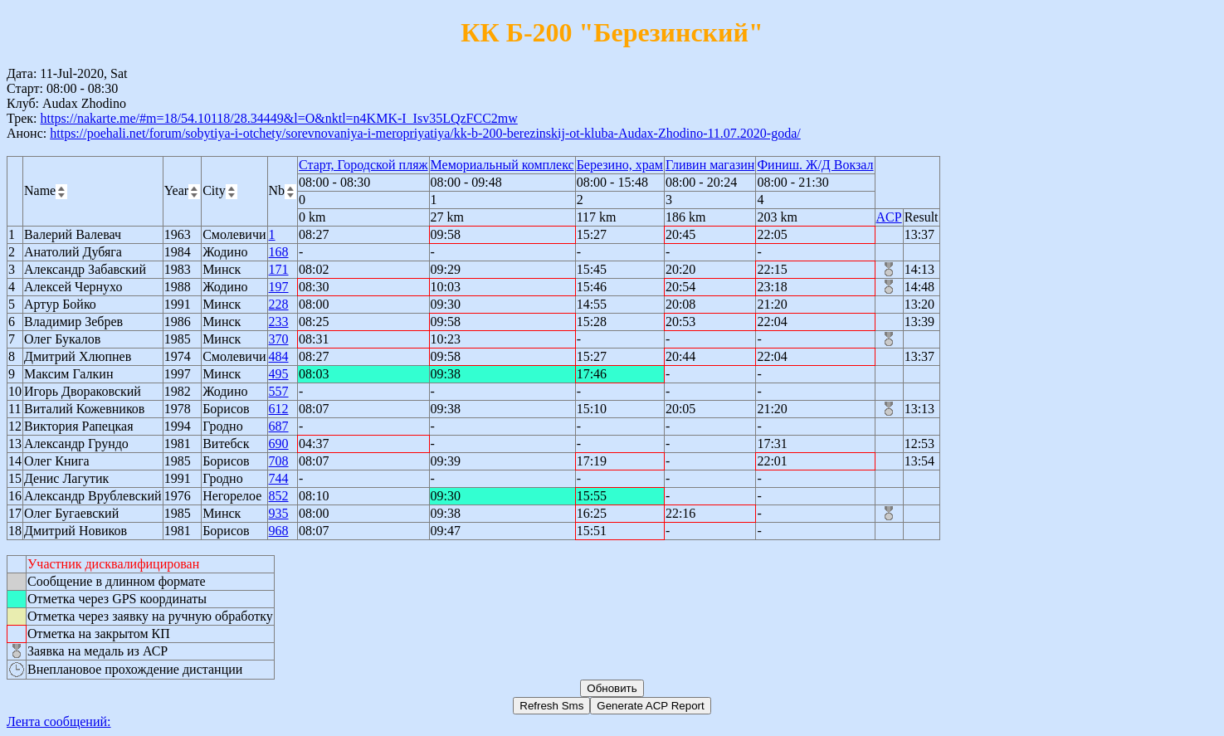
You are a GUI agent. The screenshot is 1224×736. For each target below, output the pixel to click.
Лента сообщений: (59, 721)
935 (279, 513)
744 (279, 478)
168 (279, 252)
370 (279, 339)
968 (279, 531)
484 (279, 356)
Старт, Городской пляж (363, 165)
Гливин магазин (710, 165)
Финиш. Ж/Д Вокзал (815, 165)
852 (279, 496)
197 (279, 287)
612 (279, 409)
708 (279, 461)
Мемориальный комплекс (502, 165)
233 (279, 321)
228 (279, 304)
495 (279, 374)
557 (279, 391)
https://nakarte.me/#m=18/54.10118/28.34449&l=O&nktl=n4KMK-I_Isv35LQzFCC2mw (278, 118)
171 (279, 269)
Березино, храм (620, 165)
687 (279, 426)
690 (279, 443)
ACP (889, 217)
